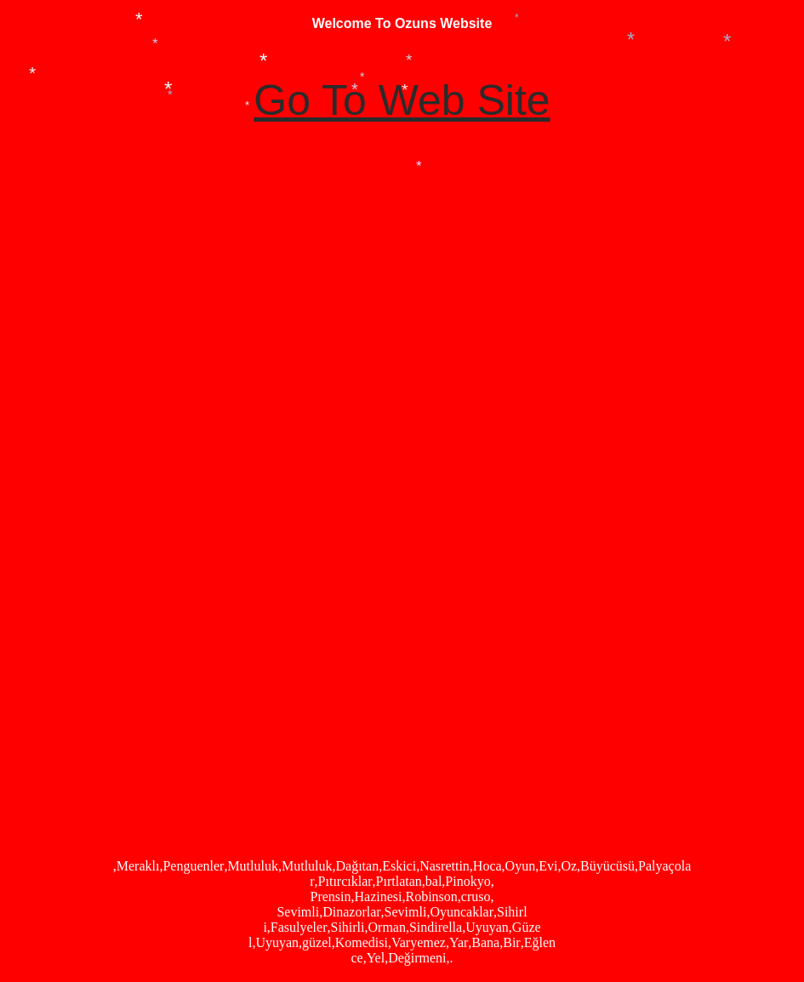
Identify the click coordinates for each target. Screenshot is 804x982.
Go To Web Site (402, 100)
